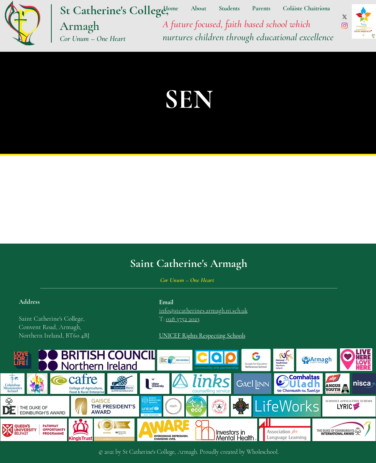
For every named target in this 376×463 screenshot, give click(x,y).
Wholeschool (261, 452)
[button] (198, 8)
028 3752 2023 (183, 319)
